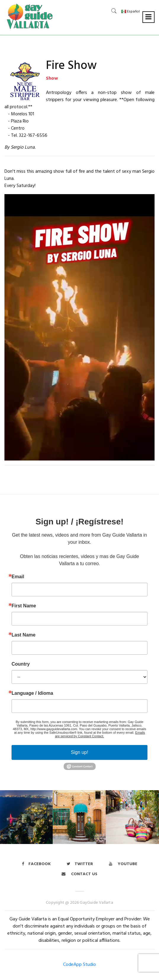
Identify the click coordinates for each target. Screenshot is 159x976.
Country (21, 664)
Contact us (79, 874)
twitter (80, 864)
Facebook (36, 864)
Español (130, 12)
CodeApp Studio (79, 965)
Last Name (24, 635)
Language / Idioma (32, 693)
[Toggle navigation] (148, 17)
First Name (24, 605)
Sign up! (79, 752)
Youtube (123, 864)
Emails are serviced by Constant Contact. (100, 734)
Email (18, 576)
